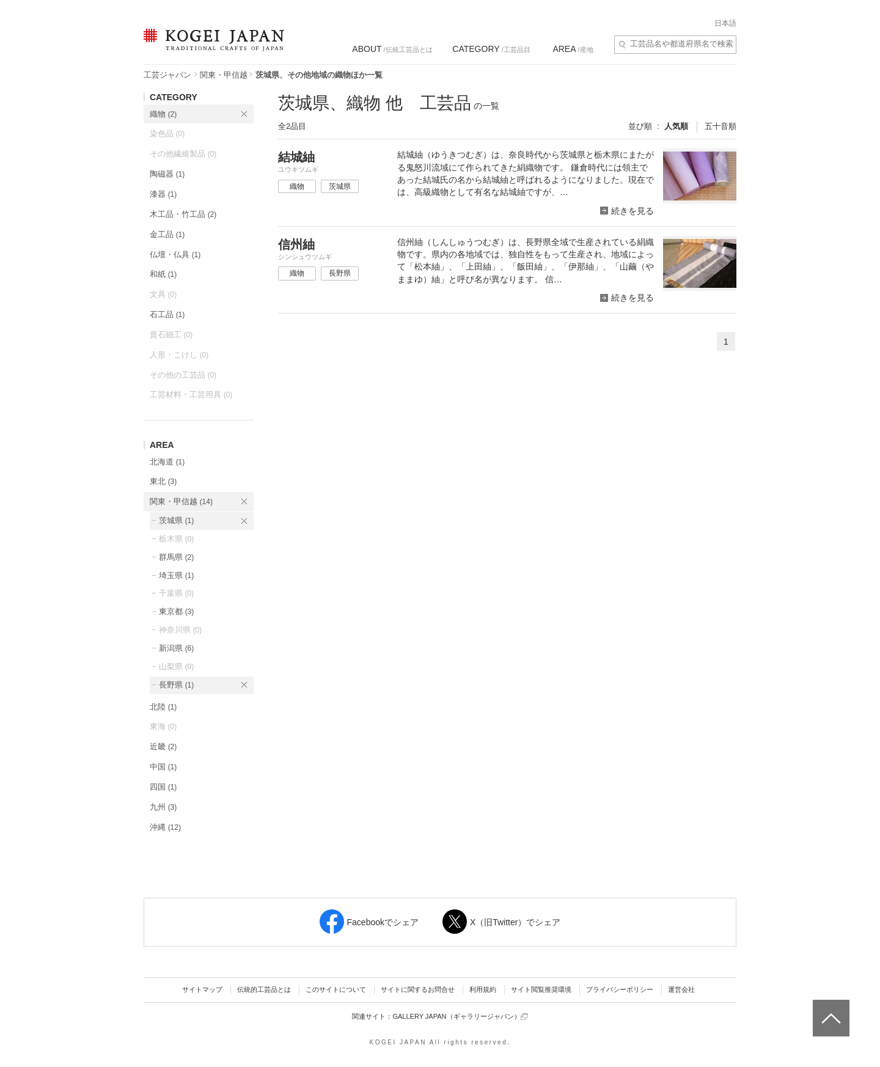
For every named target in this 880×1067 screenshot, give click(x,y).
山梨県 (176, 666)
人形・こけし (179, 354)
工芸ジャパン (167, 74)
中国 (163, 766)
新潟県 (176, 648)
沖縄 (165, 827)
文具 (163, 294)
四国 (163, 786)
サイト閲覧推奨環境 (541, 989)
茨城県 (176, 520)
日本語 (725, 23)
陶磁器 (167, 173)
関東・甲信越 (224, 74)
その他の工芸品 (183, 375)
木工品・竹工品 (183, 214)
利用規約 (482, 989)
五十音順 (720, 126)
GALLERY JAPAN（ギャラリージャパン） (459, 1017)
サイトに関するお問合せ (418, 989)
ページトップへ (829, 1009)
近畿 (163, 746)
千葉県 (176, 593)
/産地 (572, 49)
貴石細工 (171, 334)
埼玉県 (176, 575)
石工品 (167, 314)
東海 (163, 726)
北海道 (167, 461)
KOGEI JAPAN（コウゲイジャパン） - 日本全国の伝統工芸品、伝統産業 (211, 47)
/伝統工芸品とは (392, 49)
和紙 (163, 274)
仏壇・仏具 (175, 254)
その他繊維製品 (183, 153)
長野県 (176, 684)
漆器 (163, 194)
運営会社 (681, 989)
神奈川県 (180, 629)
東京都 (176, 611)
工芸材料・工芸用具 (191, 394)
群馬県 (176, 557)
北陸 (163, 706)
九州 (163, 807)
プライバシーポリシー (619, 989)
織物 (163, 114)
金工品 (167, 234)
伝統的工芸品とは (264, 989)
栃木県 (176, 538)
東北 (163, 481)
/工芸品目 (491, 49)
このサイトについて (336, 989)
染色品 (167, 133)
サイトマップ (202, 989)
